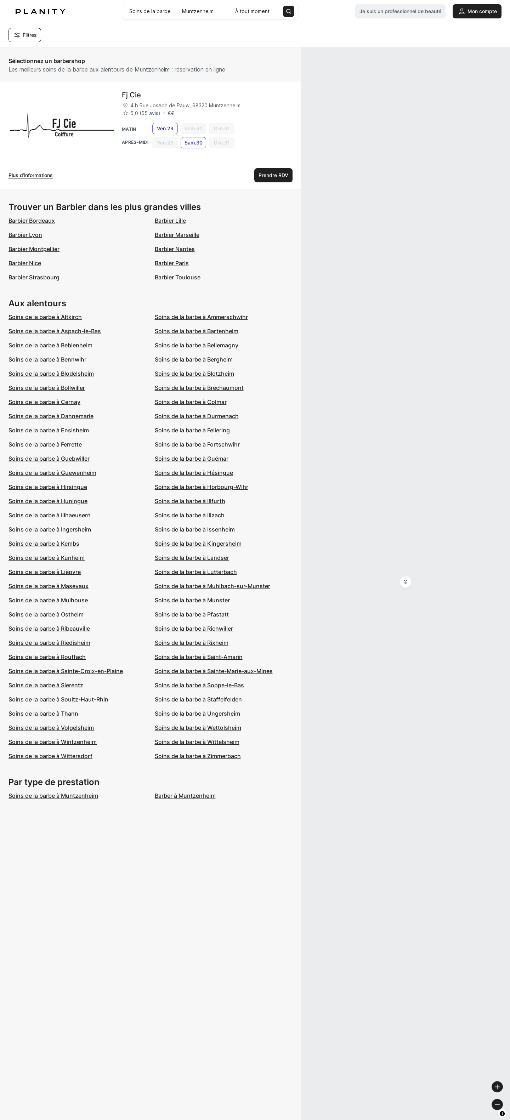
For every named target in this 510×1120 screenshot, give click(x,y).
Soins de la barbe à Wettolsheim (198, 727)
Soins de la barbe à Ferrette (45, 444)
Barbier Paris (172, 263)
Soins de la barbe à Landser (192, 557)
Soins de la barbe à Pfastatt (192, 614)
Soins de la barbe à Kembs (43, 543)
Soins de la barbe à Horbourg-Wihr (201, 486)
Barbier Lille (170, 220)
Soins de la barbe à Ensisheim (48, 430)
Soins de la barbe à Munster (192, 600)
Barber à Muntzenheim (185, 795)
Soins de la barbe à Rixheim (191, 642)
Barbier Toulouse (177, 277)
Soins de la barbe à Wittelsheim (197, 741)
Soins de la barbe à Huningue (47, 501)
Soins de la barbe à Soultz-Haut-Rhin (58, 699)
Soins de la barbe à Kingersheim (198, 543)
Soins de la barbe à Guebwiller (49, 458)
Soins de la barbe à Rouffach (47, 656)
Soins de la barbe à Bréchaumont (199, 387)
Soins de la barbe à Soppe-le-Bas (199, 685)
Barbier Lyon (25, 234)
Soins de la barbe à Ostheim (46, 614)
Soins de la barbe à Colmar (191, 401)
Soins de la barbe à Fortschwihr (197, 444)
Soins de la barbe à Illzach (190, 515)
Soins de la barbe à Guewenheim (52, 472)
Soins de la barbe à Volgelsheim (51, 727)
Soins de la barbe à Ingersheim (49, 529)
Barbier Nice (24, 263)
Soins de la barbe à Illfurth (190, 501)
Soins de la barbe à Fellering (192, 430)
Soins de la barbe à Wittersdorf (50, 756)
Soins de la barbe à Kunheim (46, 557)
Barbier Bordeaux (31, 220)
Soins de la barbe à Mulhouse (48, 600)
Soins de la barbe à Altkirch (45, 316)
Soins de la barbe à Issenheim (195, 529)
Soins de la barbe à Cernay (44, 401)
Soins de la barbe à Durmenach (197, 416)
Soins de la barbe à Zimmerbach (198, 756)
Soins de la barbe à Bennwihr (47, 359)
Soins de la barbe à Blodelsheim (51, 373)
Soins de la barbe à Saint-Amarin (199, 656)
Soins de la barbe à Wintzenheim (52, 741)
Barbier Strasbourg (34, 277)
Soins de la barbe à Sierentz (45, 685)
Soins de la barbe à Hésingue (194, 472)
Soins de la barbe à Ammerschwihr (201, 316)
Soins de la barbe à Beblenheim (50, 345)
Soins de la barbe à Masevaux (48, 586)
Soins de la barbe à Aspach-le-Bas (54, 331)
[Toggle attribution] (502, 1113)
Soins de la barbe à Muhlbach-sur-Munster (212, 586)
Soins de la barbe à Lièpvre (44, 571)
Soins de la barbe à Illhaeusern (49, 515)
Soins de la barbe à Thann (43, 713)
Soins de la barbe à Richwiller (194, 628)
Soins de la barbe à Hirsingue (47, 486)
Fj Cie (131, 95)
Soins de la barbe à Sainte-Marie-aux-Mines (214, 671)
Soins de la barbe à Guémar (191, 458)
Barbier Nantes (175, 248)
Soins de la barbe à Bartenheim (196, 331)
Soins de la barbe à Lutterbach (196, 571)
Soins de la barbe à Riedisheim (49, 642)
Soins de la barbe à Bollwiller (46, 387)
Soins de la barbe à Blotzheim (194, 373)
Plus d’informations (30, 175)
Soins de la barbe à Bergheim (194, 359)
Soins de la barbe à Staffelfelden (198, 699)
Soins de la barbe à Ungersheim (197, 713)
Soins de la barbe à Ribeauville (49, 628)
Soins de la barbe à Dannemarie (51, 416)
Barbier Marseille (177, 234)
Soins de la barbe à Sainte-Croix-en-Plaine (65, 671)
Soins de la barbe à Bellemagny (196, 345)
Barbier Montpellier (34, 248)
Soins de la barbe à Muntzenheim (53, 795)
